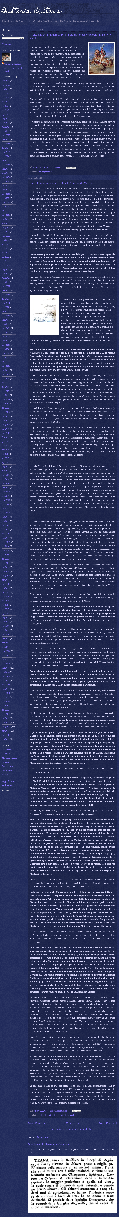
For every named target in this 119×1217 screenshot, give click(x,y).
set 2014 (5, 659)
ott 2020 (5, 357)
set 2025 (5, 110)
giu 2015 (6, 622)
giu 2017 (6, 521)
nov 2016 (6, 550)
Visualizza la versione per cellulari (72, 1129)
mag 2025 (6, 127)
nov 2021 (6, 303)
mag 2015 (6, 626)
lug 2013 (6, 718)
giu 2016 (6, 571)
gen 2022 (6, 294)
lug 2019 (6, 416)
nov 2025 (6, 101)
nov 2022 (6, 252)
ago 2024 (6, 164)
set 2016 (5, 559)
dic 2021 (5, 299)
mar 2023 (6, 236)
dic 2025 (5, 97)
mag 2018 (6, 475)
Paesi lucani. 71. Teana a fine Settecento (49, 1144)
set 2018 (5, 458)
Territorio (6, 774)
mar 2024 (6, 185)
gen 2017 (6, 542)
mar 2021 (6, 336)
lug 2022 (6, 269)
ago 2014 (6, 663)
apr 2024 (6, 181)
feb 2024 (6, 190)
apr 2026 (6, 80)
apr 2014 (6, 680)
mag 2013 (6, 726)
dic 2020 (5, 349)
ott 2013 (5, 705)
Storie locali (69, 1115)
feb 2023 (6, 240)
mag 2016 (6, 575)
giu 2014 (6, 672)
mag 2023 (6, 227)
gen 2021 (6, 345)
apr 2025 (6, 131)
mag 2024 (6, 177)
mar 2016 (6, 584)
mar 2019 (6, 433)
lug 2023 (6, 219)
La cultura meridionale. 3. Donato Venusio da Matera (61, 182)
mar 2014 (6, 684)
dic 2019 (5, 395)
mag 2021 (6, 328)
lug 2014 (6, 668)
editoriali (42, 1115)
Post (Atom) (42, 1137)
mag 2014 (6, 676)
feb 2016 (6, 588)
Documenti (7, 749)
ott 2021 (5, 307)
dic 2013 (5, 697)
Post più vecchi (108, 1123)
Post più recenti (37, 1123)
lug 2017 (6, 517)
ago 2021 (6, 315)
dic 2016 (5, 546)
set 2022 (5, 261)
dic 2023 (5, 198)
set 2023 (5, 211)
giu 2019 (6, 420)
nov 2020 (6, 353)
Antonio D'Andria (12, 64)
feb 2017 (6, 538)
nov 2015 (6, 601)
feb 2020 (6, 387)
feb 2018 (6, 487)
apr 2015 (6, 630)
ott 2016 (5, 554)
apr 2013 (6, 731)
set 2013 (5, 710)
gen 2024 (6, 194)
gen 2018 (6, 491)
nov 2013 (6, 701)
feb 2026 (6, 89)
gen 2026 (6, 93)
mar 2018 (6, 483)
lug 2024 (6, 169)
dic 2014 (5, 647)
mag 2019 (6, 424)
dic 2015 (5, 596)
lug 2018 (6, 466)
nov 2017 (6, 500)
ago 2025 (6, 114)
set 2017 (5, 508)
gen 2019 (6, 441)
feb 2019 (6, 437)
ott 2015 (5, 605)
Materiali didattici (55, 1115)
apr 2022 (6, 282)
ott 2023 (5, 206)
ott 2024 (5, 156)
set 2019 (5, 408)
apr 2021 (6, 332)
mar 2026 (6, 85)
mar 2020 (6, 382)
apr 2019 (6, 429)
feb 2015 (6, 638)
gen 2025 (6, 143)
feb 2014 (6, 689)
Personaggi (7, 762)
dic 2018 (5, 445)
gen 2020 (6, 391)
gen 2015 (6, 643)
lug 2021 (6, 320)
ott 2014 (5, 655)
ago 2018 (6, 462)
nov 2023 (6, 202)
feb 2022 (6, 290)
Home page (72, 1123)
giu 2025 (6, 122)
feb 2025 (6, 139)
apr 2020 (6, 378)
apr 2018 (6, 479)
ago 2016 (6, 563)
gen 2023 (6, 244)
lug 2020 (6, 370)
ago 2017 (6, 512)
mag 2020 (6, 374)
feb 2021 (6, 340)
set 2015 (5, 609)
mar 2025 (6, 135)
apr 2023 (6, 231)
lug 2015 (6, 617)
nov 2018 (6, 450)
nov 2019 (6, 399)
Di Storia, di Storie (31, 11)
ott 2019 (5, 403)
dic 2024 (5, 148)
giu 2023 (6, 223)
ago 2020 (6, 366)
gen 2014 (6, 693)
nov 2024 (6, 152)
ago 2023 (6, 215)
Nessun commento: (58, 1111)
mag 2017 (6, 525)
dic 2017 (5, 496)
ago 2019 (6, 412)
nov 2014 (6, 651)
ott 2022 (5, 257)
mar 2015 (6, 634)
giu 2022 (6, 273)
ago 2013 (6, 714)
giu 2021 (6, 324)
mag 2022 (6, 278)
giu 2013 (6, 722)
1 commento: (56, 167)
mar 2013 (6, 735)
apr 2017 (6, 529)
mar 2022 (6, 286)
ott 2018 (5, 454)
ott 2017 (5, 504)
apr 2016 (6, 580)
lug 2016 (6, 567)
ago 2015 (6, 613)
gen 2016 (6, 592)
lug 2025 (6, 118)
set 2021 (5, 311)
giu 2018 (6, 471)
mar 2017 (6, 533)
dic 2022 (5, 248)
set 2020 (5, 361)
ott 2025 (5, 106)
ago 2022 (6, 265)
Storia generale (45, 171)
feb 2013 (6, 739)
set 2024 (5, 160)
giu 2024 (6, 173)
